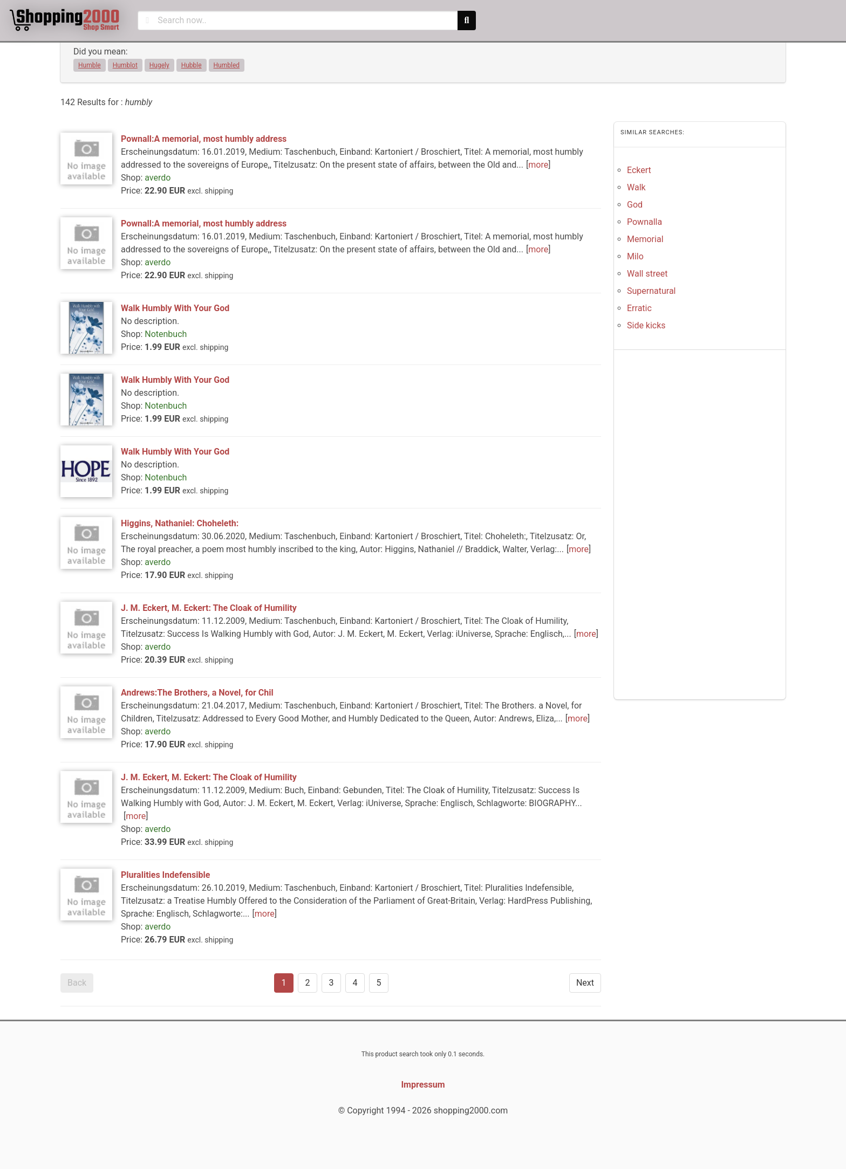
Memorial (645, 239)
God (635, 205)
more (538, 165)
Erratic (639, 308)
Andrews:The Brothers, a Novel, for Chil (197, 692)
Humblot (125, 65)
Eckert (639, 170)
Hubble (191, 65)
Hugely (159, 65)
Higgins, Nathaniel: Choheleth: (179, 523)
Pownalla (644, 222)
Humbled (227, 65)
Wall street (647, 274)
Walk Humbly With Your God (175, 308)
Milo (635, 256)
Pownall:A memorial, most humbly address (203, 139)
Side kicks (646, 325)
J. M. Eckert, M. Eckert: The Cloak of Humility (209, 608)
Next (585, 983)
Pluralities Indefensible (165, 875)
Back (76, 983)
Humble (89, 65)
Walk (636, 187)
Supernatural (651, 291)
